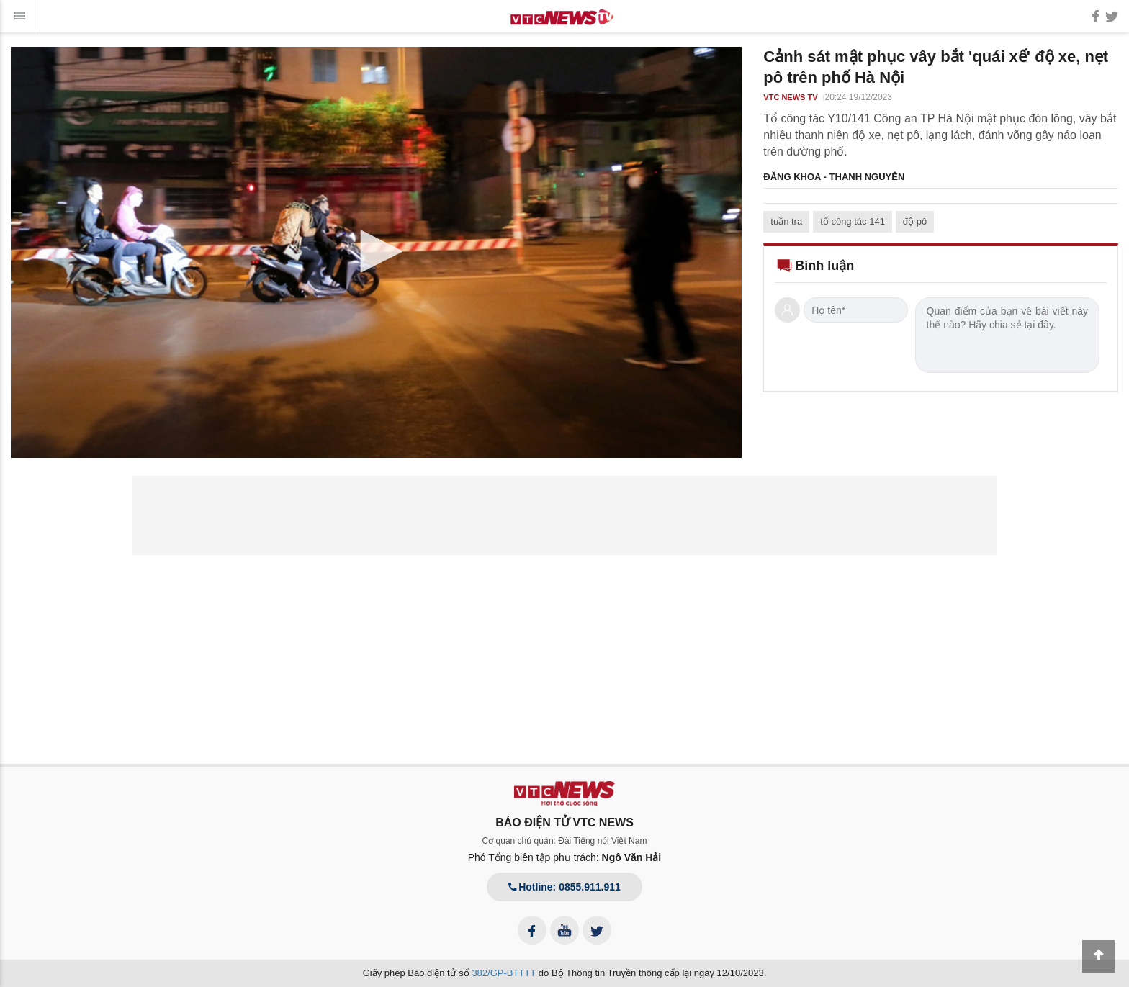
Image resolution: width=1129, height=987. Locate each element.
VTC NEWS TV (790, 97)
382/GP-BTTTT (504, 973)
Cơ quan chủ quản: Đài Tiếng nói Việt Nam (564, 841)
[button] (376, 251)
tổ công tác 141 (852, 221)
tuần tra (786, 221)
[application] (376, 252)
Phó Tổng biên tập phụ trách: (565, 857)
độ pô (915, 221)
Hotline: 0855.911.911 (564, 887)
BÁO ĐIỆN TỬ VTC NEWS (564, 822)
